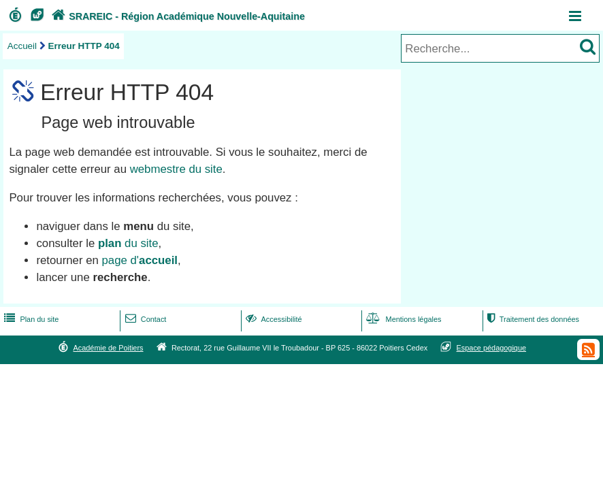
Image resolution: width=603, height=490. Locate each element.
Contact (145, 319)
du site (128, 243)
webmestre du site (176, 169)
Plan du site (30, 319)
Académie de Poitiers (108, 348)
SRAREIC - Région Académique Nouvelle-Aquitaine (176, 16)
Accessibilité (272, 319)
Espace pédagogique (492, 348)
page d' (140, 260)
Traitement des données (532, 319)
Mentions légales (402, 319)
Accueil (22, 46)
